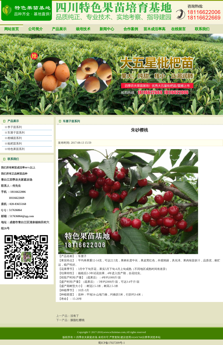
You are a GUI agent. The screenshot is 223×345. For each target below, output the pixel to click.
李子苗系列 (15, 127)
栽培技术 (83, 29)
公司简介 (35, 29)
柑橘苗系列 (15, 138)
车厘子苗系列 (16, 132)
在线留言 (178, 29)
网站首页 (11, 29)
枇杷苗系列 (15, 143)
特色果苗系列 (16, 149)
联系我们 (202, 29)
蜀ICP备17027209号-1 (111, 342)
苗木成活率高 (154, 29)
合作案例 (130, 29)
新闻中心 (107, 29)
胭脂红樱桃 (77, 320)
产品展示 (59, 29)
